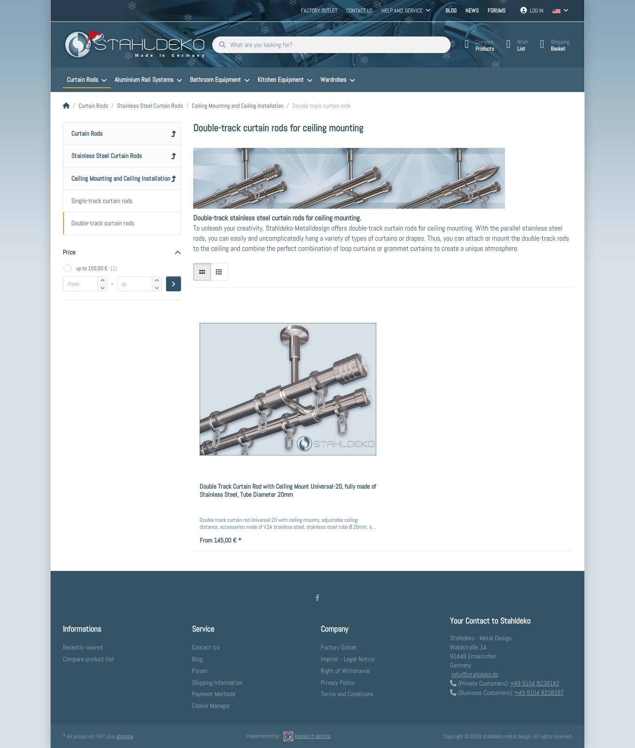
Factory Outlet (319, 10)
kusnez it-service (306, 735)
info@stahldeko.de (475, 674)
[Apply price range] (173, 283)
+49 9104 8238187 (539, 692)
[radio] (202, 272)
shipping (124, 736)
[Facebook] (317, 598)
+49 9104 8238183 (534, 683)
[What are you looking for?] (331, 45)
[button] (102, 287)
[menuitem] (87, 80)
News (472, 10)
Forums (496, 10)
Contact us (359, 10)
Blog (450, 10)
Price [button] (69, 252)
